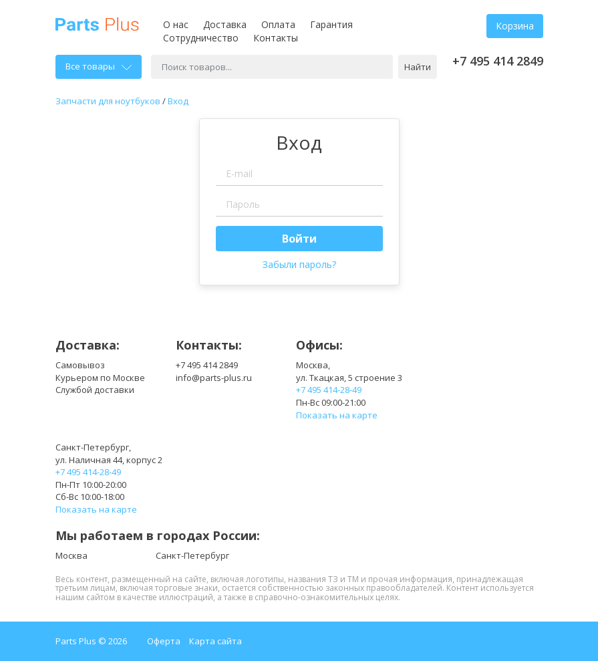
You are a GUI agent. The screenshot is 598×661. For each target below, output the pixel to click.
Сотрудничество (201, 37)
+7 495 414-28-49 (328, 390)
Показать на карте (337, 415)
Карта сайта (215, 641)
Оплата (278, 24)
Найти (417, 67)
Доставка (225, 24)
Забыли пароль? (299, 264)
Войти (299, 238)
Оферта (163, 641)
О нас (175, 24)
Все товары (98, 66)
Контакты (275, 37)
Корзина (515, 25)
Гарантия (331, 24)
